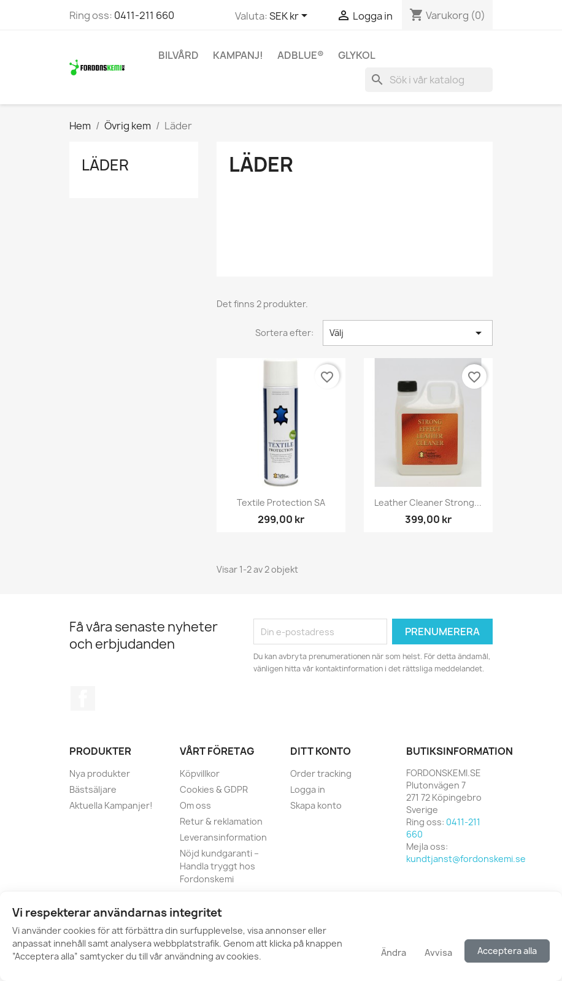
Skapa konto (316, 805)
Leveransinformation (223, 837)
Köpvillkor (200, 773)
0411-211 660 (144, 15)
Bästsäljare (93, 789)
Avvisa (438, 952)
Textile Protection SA (281, 502)
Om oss (195, 805)
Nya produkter (99, 773)
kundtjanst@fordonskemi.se (466, 859)
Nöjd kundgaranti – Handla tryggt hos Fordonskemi (219, 866)
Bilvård (178, 55)
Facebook (83, 698)
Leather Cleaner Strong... (428, 502)
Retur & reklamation (221, 821)
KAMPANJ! (238, 55)
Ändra (393, 952)
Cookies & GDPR (214, 789)
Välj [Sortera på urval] (407, 333)
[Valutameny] (290, 16)
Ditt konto (320, 751)
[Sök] (429, 79)
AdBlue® (300, 55)
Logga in (307, 789)
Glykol (356, 55)
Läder (105, 165)
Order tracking (321, 773)
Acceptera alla (507, 950)
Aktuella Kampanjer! (111, 805)
